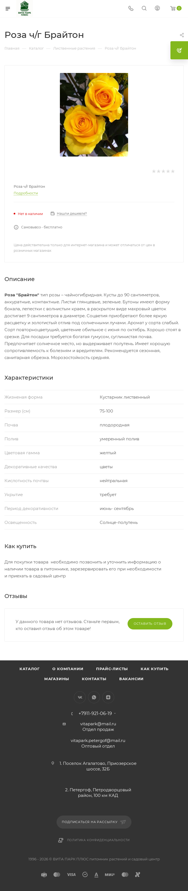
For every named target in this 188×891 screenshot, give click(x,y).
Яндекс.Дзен (108, 697)
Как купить (155, 669)
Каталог (29, 669)
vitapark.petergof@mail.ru (98, 740)
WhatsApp (94, 697)
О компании (67, 669)
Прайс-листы (112, 669)
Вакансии (131, 679)
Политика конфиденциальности (98, 840)
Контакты (94, 679)
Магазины (56, 679)
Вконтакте (80, 697)
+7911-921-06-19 (95, 713)
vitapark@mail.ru (98, 723)
